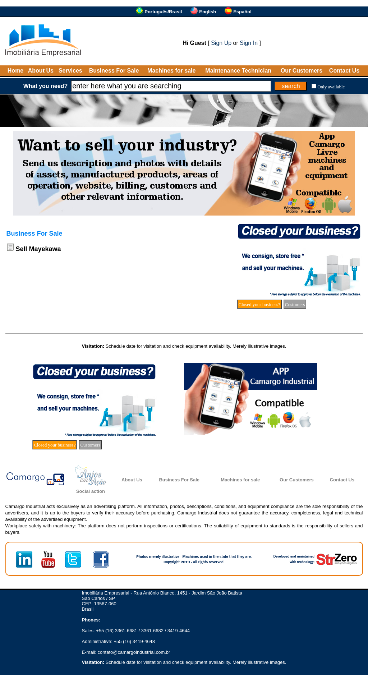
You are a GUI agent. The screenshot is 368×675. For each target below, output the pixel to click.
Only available (331, 86)
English (207, 11)
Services (70, 71)
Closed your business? (259, 304)
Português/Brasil (163, 11)
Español (242, 11)
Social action (90, 491)
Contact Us (344, 71)
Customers (295, 304)
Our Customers (301, 71)
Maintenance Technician (238, 71)
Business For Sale (114, 71)
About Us (41, 71)
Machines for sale (171, 71)
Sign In (249, 43)
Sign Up (221, 43)
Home (15, 71)
